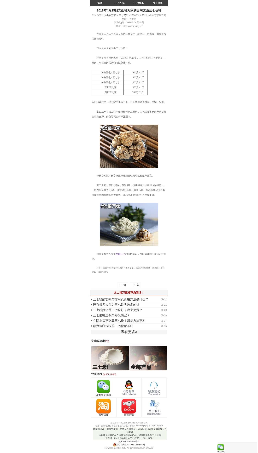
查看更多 (129, 332)
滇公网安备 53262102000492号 (129, 444)
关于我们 (158, 3)
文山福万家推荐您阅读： (129, 292)
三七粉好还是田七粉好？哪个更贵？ (117, 310)
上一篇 (122, 285)
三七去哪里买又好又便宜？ (111, 315)
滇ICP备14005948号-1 (129, 441)
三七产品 (119, 3)
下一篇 (135, 285)
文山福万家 (110, 15)
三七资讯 (138, 3)
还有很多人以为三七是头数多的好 (116, 304)
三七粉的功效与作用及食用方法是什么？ (121, 299)
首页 (100, 3)
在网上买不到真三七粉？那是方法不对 (119, 320)
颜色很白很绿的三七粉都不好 (113, 326)
